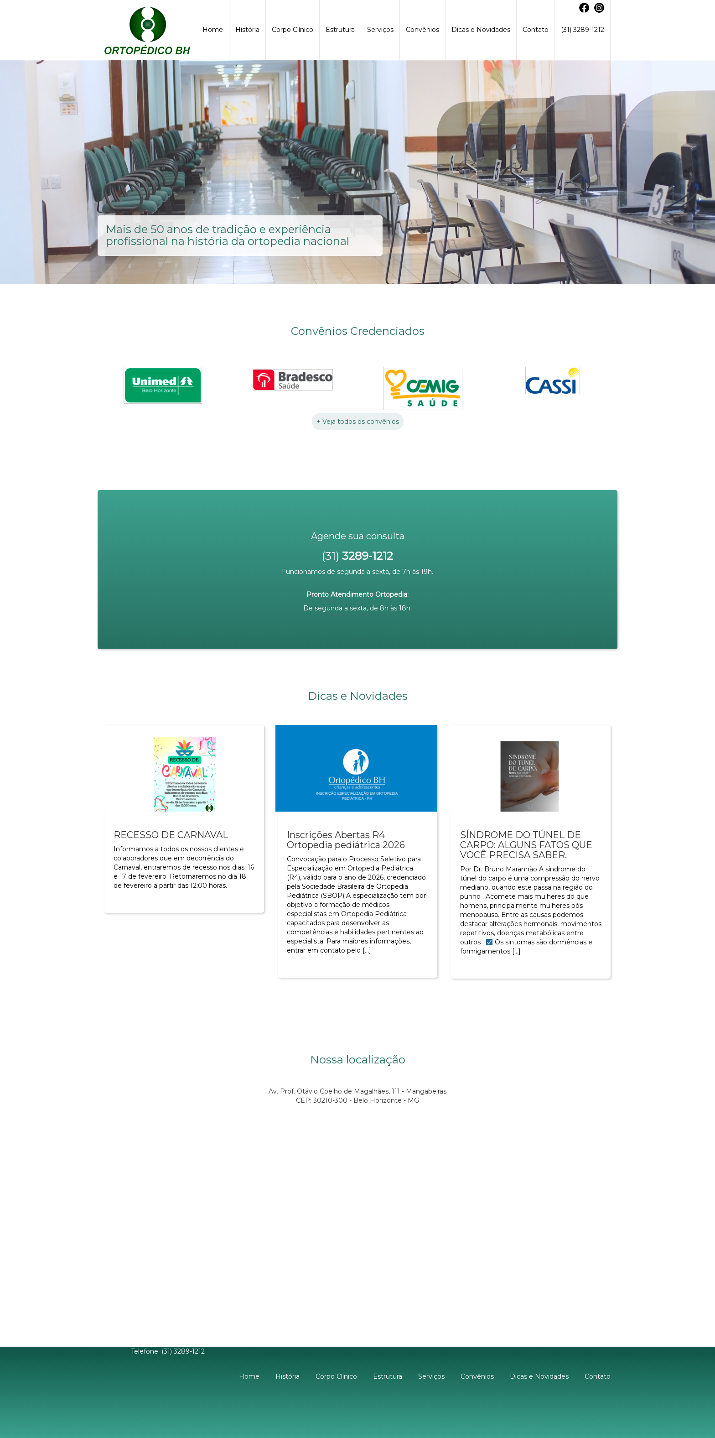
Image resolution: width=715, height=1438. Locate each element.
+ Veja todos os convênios (357, 421)
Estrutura (340, 30)
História (247, 30)
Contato (536, 30)
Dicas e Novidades (480, 30)
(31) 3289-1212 (582, 30)
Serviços (380, 30)
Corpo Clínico (292, 30)
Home (212, 30)
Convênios (422, 30)
